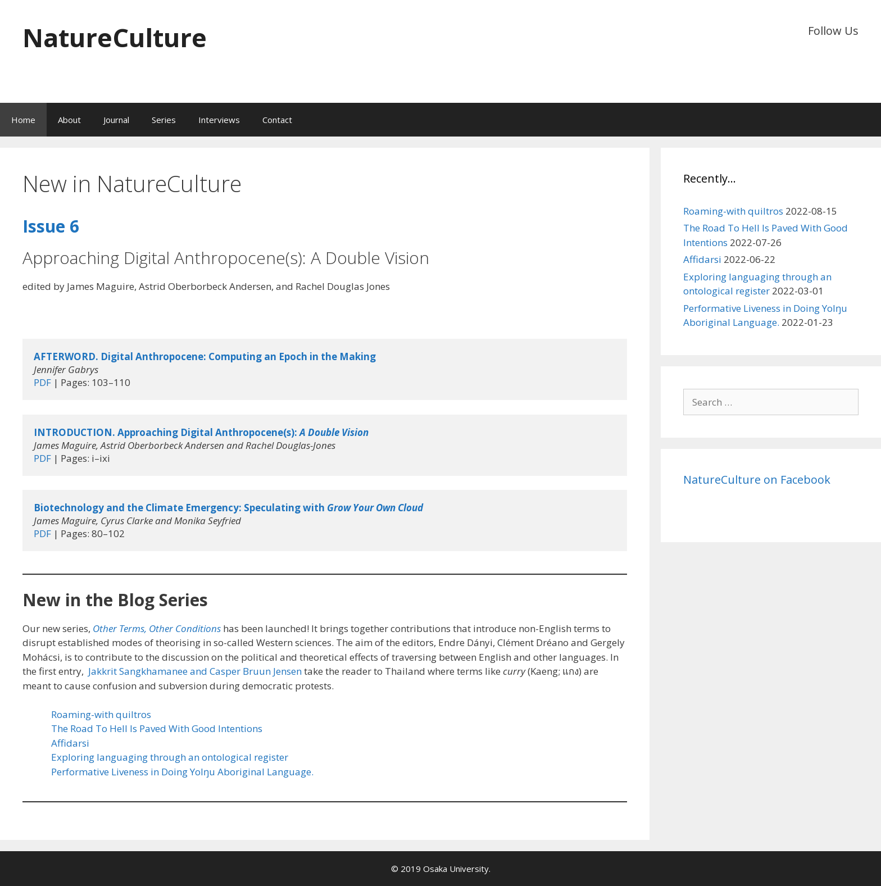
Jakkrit (103, 671)
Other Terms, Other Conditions (157, 628)
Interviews (219, 119)
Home (23, 119)
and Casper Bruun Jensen (245, 671)
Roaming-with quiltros (101, 714)
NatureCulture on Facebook (756, 479)
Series (164, 119)
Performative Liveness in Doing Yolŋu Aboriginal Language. (182, 771)
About (69, 119)
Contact (277, 119)
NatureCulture (114, 37)
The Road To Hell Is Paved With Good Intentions (156, 728)
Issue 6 (50, 226)
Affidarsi (70, 743)
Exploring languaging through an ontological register (169, 757)
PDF (42, 382)
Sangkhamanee (153, 671)
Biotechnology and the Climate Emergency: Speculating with (228, 507)
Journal (116, 119)
